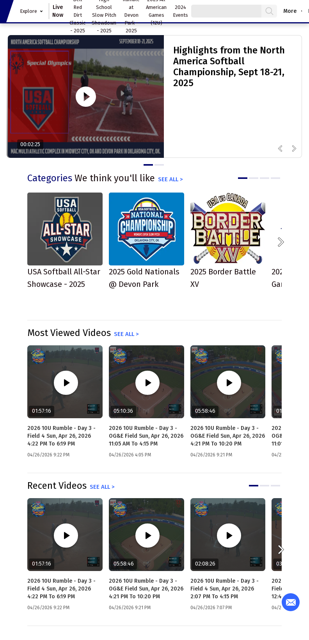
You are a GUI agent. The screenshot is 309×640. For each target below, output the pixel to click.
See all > (170, 179)
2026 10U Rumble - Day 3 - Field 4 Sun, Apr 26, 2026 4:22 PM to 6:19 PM (61, 436)
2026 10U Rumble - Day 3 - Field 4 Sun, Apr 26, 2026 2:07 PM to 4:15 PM (224, 589)
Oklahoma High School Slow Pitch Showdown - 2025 (104, 11)
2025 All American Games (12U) (156, 11)
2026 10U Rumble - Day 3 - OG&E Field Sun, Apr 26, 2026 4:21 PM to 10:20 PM (227, 436)
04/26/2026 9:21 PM (211, 455)
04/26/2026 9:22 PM (48, 455)
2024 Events (180, 11)
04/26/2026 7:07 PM (211, 607)
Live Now (57, 11)
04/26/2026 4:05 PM (130, 455)
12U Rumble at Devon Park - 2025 (131, 11)
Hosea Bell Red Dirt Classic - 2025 (77, 11)
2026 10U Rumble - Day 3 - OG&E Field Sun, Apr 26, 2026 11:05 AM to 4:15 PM (146, 436)
